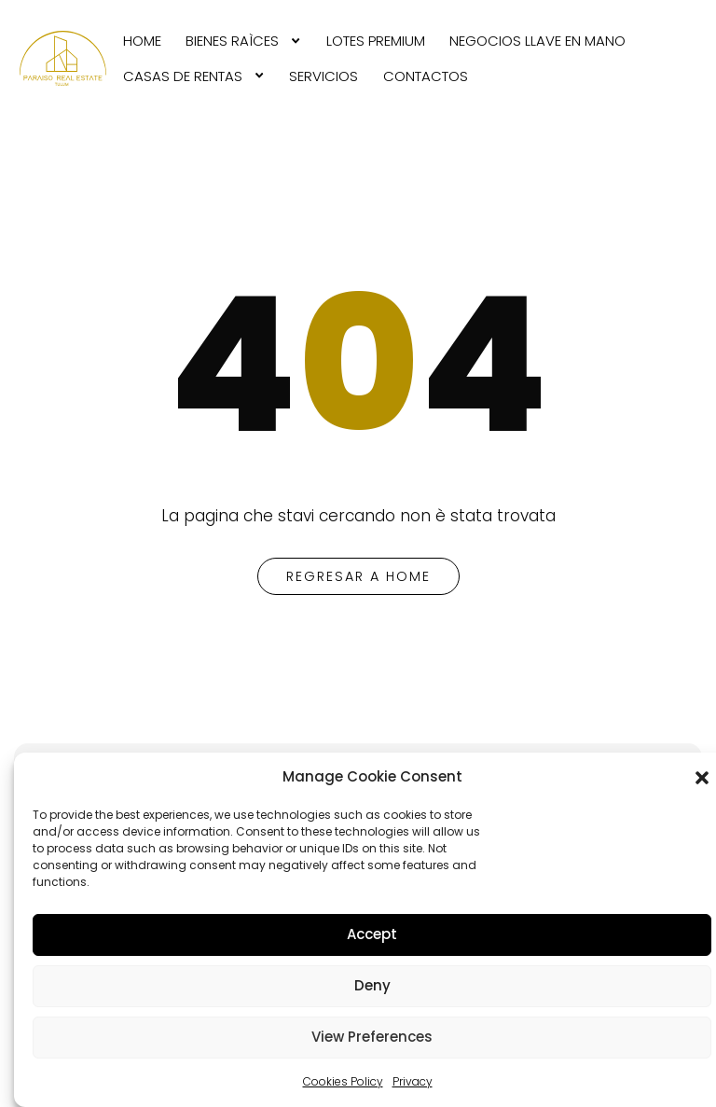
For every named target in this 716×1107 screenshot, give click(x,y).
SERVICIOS (323, 76)
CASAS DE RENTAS (182, 76)
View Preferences (372, 1036)
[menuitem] (142, 40)
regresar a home (358, 576)
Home (142, 40)
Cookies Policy (343, 1081)
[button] (702, 777)
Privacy (412, 1081)
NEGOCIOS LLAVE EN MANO (537, 40)
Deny (372, 985)
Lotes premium (375, 40)
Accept (372, 934)
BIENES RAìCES (232, 40)
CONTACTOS (425, 76)
